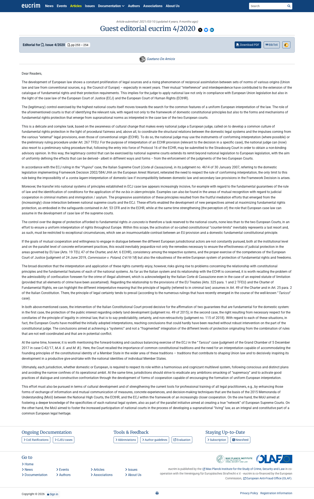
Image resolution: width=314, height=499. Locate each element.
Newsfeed (240, 439)
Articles (76, 6)
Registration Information (276, 493)
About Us (173, 6)
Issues (90, 6)
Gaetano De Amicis (157, 59)
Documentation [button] (111, 6)
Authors (134, 6)
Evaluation (181, 439)
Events (62, 6)
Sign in (52, 494)
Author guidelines (154, 439)
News (49, 6)
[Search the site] (267, 6)
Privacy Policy (249, 493)
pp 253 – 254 (78, 45)
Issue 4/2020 (53, 45)
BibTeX (272, 44)
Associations (152, 6)
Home (27, 464)
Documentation (34, 475)
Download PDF (248, 44)
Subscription (216, 439)
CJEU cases (63, 439)
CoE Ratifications (36, 439)
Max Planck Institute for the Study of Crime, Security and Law (245, 469)
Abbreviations (125, 439)
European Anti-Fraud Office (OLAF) (268, 478)
